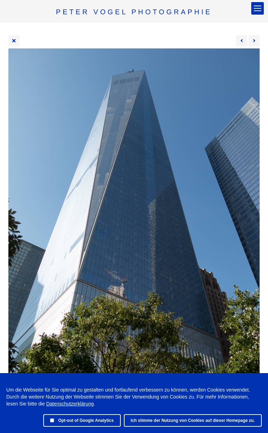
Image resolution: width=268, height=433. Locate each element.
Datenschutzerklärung (70, 404)
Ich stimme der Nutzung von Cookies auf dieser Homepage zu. (193, 420)
